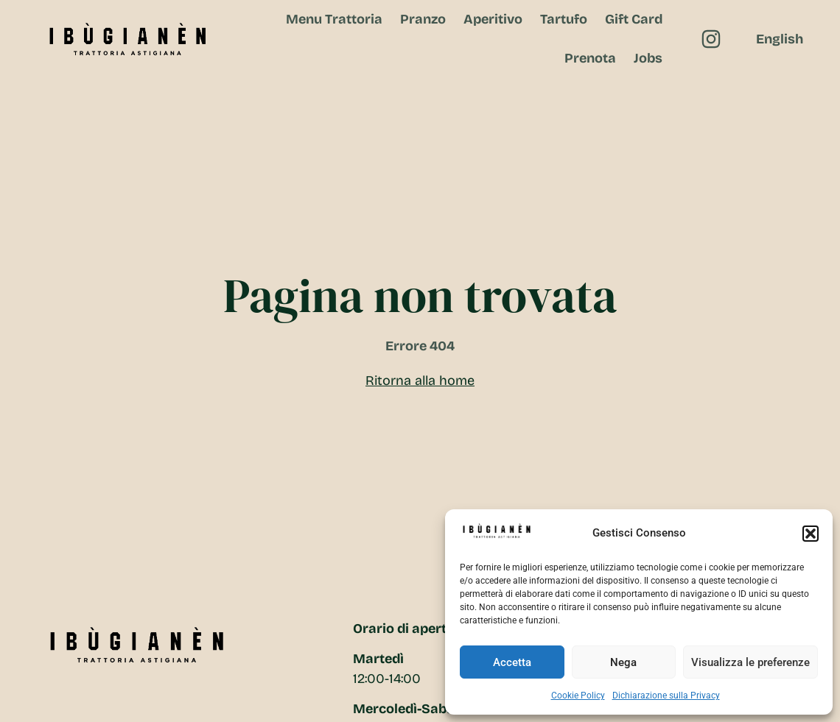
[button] (810, 533)
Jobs (648, 58)
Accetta (512, 662)
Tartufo (563, 19)
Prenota (590, 58)
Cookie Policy (578, 695)
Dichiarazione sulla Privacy (666, 695)
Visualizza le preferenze (750, 662)
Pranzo (423, 19)
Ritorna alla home (420, 380)
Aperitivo (492, 19)
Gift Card (633, 19)
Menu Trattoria (334, 19)
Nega (623, 662)
